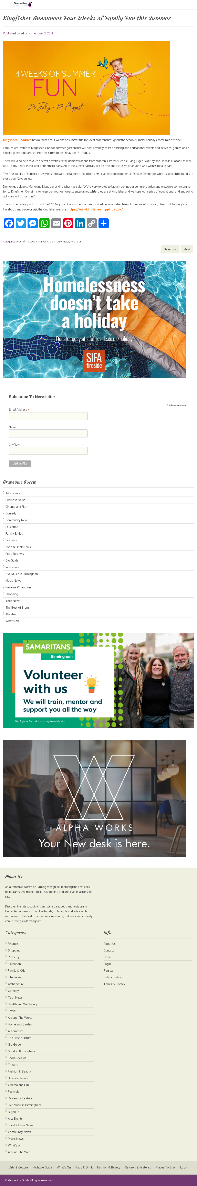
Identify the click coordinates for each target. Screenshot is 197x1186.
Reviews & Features (18, 587)
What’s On (64, 1167)
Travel (12, 1011)
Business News (15, 500)
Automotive (15, 1031)
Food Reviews (15, 553)
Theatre (11, 614)
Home (108, 957)
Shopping (12, 594)
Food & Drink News (18, 547)
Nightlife (13, 1111)
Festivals (11, 540)
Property (13, 957)
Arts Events (42, 241)
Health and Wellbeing (22, 1004)
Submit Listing (113, 977)
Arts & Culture (18, 1167)
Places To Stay (166, 1167)
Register (109, 970)
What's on (76, 241)
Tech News (13, 600)
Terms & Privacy (114, 984)
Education (12, 527)
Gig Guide (12, 560)
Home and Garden (20, 1024)
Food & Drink (84, 1167)
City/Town (15, 444)
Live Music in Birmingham (22, 574)
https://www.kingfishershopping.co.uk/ (111, 209)
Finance (13, 943)
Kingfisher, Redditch (17, 140)
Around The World (20, 1017)
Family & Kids (14, 533)
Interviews (12, 567)
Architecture (16, 984)
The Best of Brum (17, 607)
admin (25, 33)
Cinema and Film (16, 506)
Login (107, 964)
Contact (109, 950)
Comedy (11, 513)
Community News (59, 241)
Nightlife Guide (42, 1167)
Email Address (19, 410)
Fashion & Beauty (19, 1071)
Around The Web (25, 241)
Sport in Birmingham (21, 1051)
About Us (110, 943)
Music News (13, 580)
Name (12, 427)
